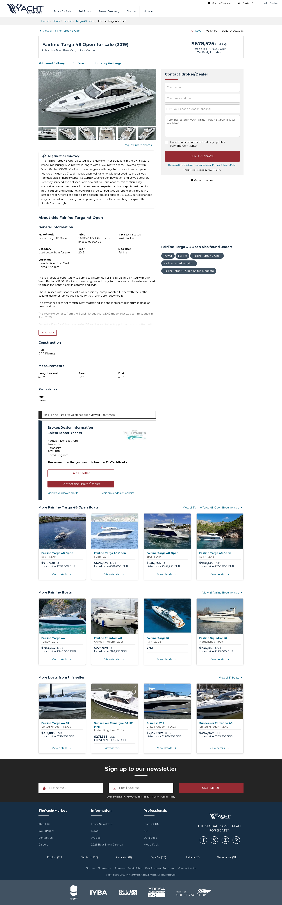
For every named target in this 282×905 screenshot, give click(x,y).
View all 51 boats (231, 677)
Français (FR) (124, 857)
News (94, 831)
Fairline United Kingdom (179, 263)
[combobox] (169, 109)
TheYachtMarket (25, 8)
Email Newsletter (102, 824)
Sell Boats (85, 11)
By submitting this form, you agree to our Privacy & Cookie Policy (202, 165)
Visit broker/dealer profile (64, 493)
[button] (80, 484)
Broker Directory (108, 11)
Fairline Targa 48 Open (207, 255)
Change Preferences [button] (220, 3)
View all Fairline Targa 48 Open (59, 30)
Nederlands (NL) (227, 857)
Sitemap (90, 868)
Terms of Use (104, 868)
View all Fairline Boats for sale (223, 592)
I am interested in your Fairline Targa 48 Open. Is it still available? (202, 126)
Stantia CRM (152, 824)
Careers (43, 844)
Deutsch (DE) (89, 857)
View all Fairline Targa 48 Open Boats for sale (213, 507)
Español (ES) (158, 857)
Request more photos (140, 145)
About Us (44, 824)
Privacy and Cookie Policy (128, 868)
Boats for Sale (62, 11)
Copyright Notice (187, 868)
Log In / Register (270, 3)
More (148, 11)
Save (196, 30)
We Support (46, 831)
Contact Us (45, 837)
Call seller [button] (81, 473)
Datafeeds (150, 837)
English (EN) (55, 857)
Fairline (67, 21)
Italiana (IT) (193, 857)
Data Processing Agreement (160, 868)
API (146, 831)
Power (168, 255)
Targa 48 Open (85, 21)
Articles (95, 837)
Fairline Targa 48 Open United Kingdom (189, 270)
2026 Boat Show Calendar (107, 844)
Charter (131, 11)
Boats (56, 21)
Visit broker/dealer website (120, 493)
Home (45, 21)
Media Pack (151, 844)
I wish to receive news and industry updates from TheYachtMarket (197, 144)
